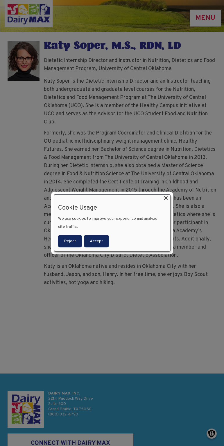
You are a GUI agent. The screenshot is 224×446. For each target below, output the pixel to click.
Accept (96, 240)
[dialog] (112, 223)
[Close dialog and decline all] (166, 198)
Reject (70, 240)
